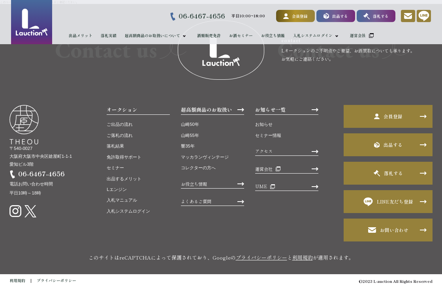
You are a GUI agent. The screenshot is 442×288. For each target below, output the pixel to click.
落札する (375, 16)
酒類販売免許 (209, 35)
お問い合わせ (388, 230)
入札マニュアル (122, 200)
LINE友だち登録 (388, 201)
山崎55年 (190, 135)
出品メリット (80, 35)
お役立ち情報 (273, 35)
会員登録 (295, 16)
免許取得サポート (124, 157)
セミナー (115, 167)
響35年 (187, 146)
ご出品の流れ (120, 124)
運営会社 (358, 35)
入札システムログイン (313, 35)
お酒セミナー (241, 35)
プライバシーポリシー (261, 257)
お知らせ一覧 (270, 109)
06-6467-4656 (202, 15)
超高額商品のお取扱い (206, 109)
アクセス (264, 151)
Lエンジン (116, 189)
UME (261, 186)
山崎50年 (190, 124)
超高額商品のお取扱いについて (152, 35)
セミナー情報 (268, 135)
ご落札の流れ (120, 135)
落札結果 (115, 146)
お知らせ (264, 124)
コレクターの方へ (198, 167)
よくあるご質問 (196, 201)
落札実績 (109, 35)
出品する (335, 16)
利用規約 (302, 257)
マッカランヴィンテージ (205, 157)
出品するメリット (124, 178)
